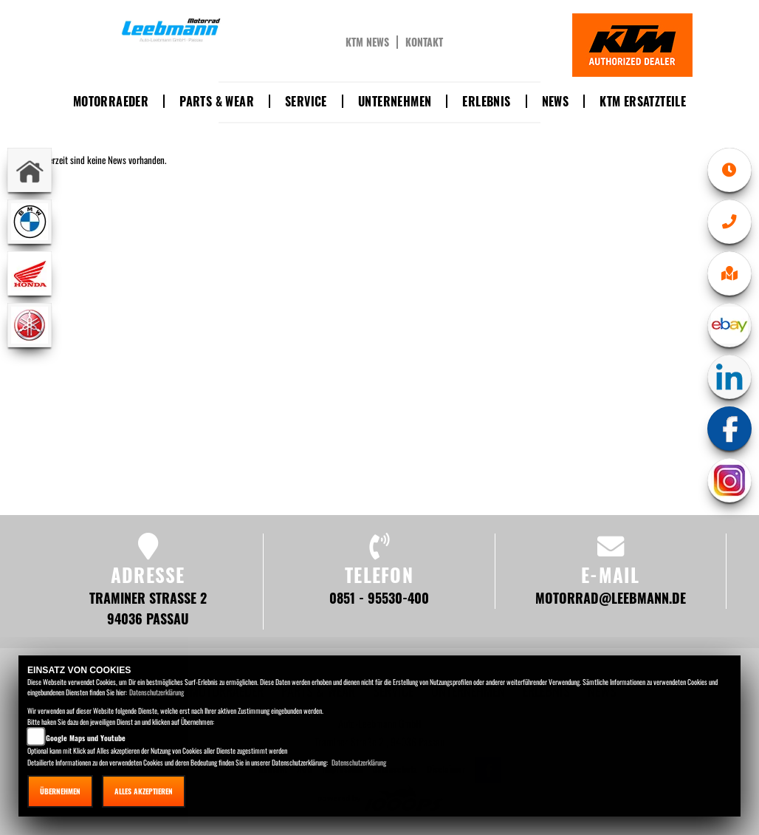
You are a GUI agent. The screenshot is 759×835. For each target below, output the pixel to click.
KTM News (367, 42)
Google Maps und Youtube (86, 737)
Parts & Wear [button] (216, 101)
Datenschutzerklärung (156, 692)
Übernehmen (60, 791)
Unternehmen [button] (394, 101)
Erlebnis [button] (486, 101)
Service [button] (306, 101)
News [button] (555, 101)
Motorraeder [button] (110, 101)
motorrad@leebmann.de (610, 597)
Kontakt (424, 42)
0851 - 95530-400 (379, 597)
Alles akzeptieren (143, 791)
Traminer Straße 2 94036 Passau (148, 607)
